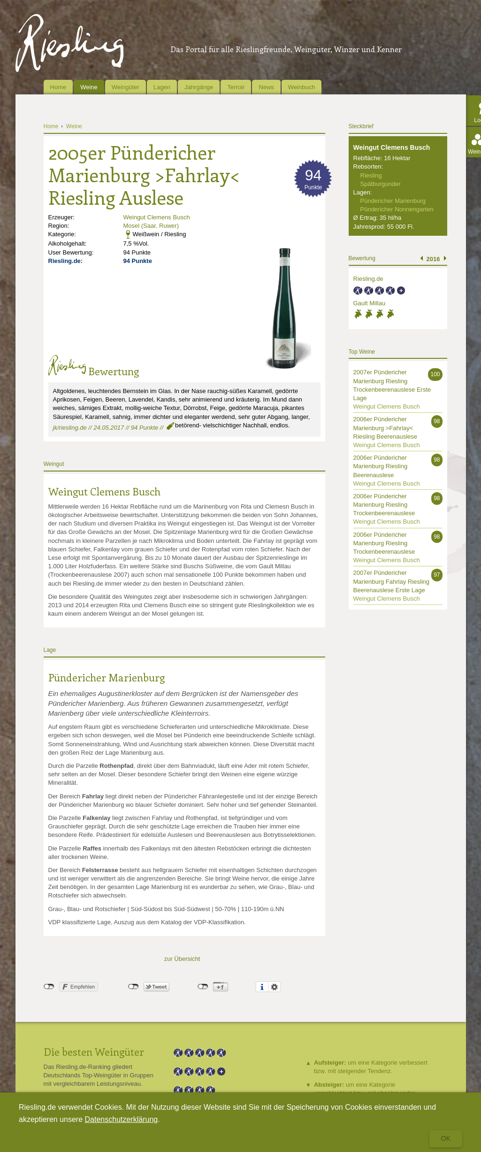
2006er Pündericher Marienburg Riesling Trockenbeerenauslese (384, 505)
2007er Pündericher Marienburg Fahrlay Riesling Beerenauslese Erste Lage (391, 581)
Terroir (235, 87)
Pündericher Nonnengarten (397, 209)
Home (58, 87)
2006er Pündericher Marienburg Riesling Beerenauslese (380, 466)
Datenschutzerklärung (121, 1119)
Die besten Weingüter (94, 1051)
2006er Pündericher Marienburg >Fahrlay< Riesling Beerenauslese (385, 428)
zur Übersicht (182, 958)
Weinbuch (301, 87)
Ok (445, 1138)
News (266, 87)
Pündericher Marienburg (106, 677)
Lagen (161, 87)
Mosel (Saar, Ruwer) (151, 225)
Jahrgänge (198, 87)
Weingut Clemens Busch (156, 217)
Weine (89, 87)
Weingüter (125, 87)
